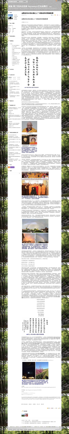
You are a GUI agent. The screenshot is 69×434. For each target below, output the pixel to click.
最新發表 (10, 77)
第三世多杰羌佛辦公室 (32, 398)
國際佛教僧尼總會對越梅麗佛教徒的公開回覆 (15, 157)
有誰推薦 (25, 411)
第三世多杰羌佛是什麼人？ (14, 81)
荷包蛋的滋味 (11, 110)
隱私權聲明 (29, 429)
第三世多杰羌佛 (49, 34)
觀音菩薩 (51, 110)
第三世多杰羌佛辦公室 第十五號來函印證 (15, 151)
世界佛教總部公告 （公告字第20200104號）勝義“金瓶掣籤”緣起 (14, 93)
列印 (60, 408)
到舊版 (50, 6)
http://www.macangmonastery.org (28, 394)
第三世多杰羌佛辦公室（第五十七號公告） (15, 90)
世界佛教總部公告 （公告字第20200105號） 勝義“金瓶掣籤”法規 (15, 84)
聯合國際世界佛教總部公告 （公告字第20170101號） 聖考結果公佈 (15, 108)
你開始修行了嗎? (11, 113)
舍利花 (34, 399)
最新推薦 (18, 77)
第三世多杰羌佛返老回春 (28, 397)
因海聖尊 (36, 420)
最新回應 (14, 77)
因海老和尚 (39, 19)
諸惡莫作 (57, 398)
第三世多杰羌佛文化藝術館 (38, 398)
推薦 (52, 408)
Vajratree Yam (14, 56)
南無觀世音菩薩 (51, 397)
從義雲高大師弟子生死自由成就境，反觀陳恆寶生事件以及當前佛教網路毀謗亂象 (15, 116)
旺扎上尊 (38, 404)
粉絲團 (9, 433)
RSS (9, 167)
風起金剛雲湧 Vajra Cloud (16, 52)
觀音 (42, 283)
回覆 (49, 408)
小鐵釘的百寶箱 (14, 58)
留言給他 (15, 19)
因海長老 (30, 404)
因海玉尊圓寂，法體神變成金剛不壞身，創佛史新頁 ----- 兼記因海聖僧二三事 (37, 423)
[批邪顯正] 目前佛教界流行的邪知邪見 (15, 127)
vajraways (9, 19)
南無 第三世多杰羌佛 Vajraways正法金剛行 (28, 6)
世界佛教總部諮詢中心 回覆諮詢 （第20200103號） (15, 96)
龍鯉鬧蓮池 (41, 399)
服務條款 (21, 429)
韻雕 (23, 399)
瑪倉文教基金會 (44, 398)
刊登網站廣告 (10, 429)
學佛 (26, 399)
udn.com (60, 429)
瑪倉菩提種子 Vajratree (15, 62)
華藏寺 (13, 49)
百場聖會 (28, 399)
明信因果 (31, 399)
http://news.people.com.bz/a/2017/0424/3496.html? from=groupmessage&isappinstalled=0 (39, 387)
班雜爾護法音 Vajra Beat (16, 59)
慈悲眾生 (54, 398)
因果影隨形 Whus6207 (15, 53)
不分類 (26, 420)
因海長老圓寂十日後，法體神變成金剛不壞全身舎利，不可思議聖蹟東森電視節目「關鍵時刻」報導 (40, 421)
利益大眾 (51, 398)
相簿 (18, 1)
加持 (53, 397)
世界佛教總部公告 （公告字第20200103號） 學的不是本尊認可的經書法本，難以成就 (14, 153)
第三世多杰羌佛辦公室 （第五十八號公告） (15, 87)
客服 (33, 429)
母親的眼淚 (10, 121)
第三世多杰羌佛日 (26, 398)
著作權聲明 (25, 429)
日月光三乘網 (14, 46)
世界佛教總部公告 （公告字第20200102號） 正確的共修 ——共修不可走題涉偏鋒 (15, 160)
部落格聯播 (12, 167)
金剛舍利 (24, 19)
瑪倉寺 (22, 394)
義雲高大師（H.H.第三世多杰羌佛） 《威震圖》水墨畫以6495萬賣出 (14, 124)
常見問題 (18, 429)
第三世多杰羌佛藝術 (34, 397)
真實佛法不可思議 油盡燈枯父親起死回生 (15, 120)
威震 (53, 399)
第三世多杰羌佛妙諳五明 (41, 397)
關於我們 (14, 429)
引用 (56, 408)
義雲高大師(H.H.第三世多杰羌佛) (47, 399)
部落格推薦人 (12, 36)
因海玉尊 (42, 404)
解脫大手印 (48, 398)
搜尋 (19, 173)
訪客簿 (24, 1)
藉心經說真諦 (37, 399)
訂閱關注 (15, 17)
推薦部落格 (16, 16)
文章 (11, 1)
